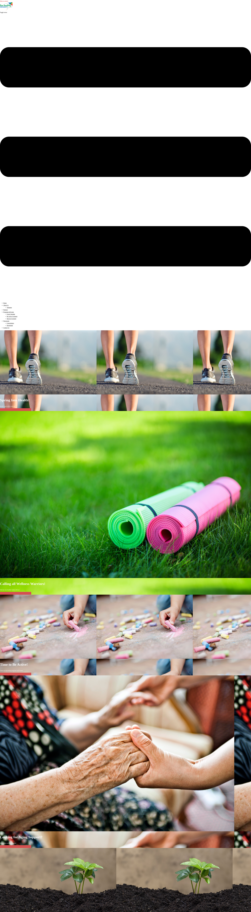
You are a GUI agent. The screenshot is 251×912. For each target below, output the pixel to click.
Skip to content (4, 1)
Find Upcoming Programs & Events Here (15, 409)
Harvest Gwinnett (11, 318)
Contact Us (6, 327)
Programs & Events (8, 312)
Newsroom (6, 321)
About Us (6, 305)
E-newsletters (10, 323)
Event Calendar (11, 314)
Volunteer (9, 307)
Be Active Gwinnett (12, 316)
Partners (5, 310)
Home (5, 303)
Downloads (10, 325)
